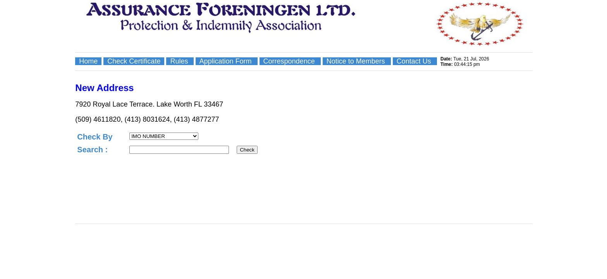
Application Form (226, 61)
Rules (180, 61)
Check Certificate (133, 61)
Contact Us (415, 61)
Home (88, 61)
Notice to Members (357, 61)
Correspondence (290, 61)
